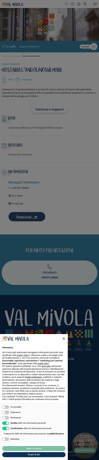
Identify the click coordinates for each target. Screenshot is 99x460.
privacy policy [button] (23, 362)
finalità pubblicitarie (33, 384)
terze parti (46, 373)
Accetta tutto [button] (50, 455)
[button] (63, 345)
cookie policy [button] (43, 370)
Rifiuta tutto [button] (17, 455)
